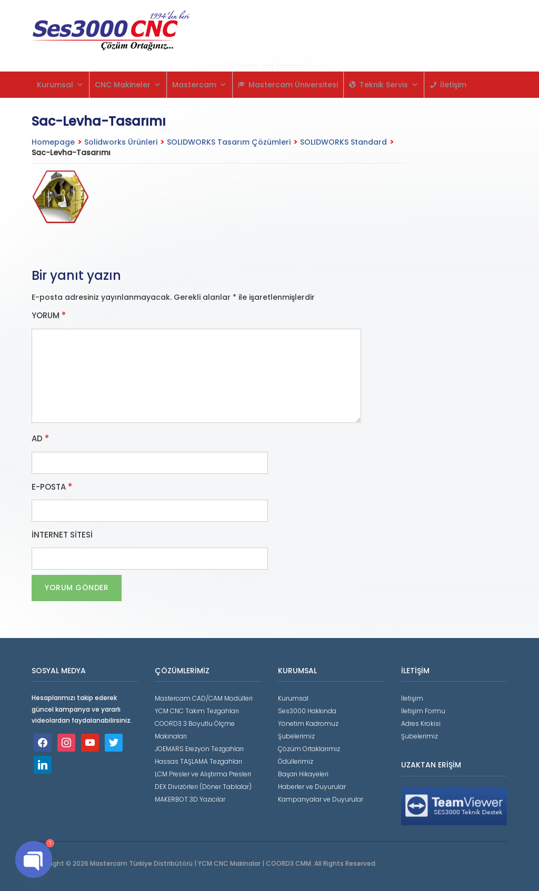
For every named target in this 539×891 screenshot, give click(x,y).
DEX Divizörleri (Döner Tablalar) (203, 786)
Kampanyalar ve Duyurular (320, 799)
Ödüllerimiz (295, 761)
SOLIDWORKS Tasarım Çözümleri (229, 142)
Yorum (49, 315)
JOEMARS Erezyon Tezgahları (199, 748)
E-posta (52, 487)
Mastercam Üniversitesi (293, 84)
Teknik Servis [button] (389, 85)
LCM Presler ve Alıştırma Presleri (203, 774)
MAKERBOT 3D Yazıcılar (190, 799)
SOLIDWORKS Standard (343, 142)
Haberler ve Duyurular (312, 786)
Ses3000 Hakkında (307, 710)
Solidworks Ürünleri (120, 142)
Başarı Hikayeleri (303, 774)
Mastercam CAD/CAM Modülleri (204, 698)
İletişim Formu (423, 710)
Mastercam (199, 85)
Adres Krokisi (421, 723)
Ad (40, 438)
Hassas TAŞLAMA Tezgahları (198, 761)
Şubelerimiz (296, 736)
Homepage (53, 142)
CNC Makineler (128, 85)
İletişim (453, 84)
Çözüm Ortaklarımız (309, 748)
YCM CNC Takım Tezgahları (197, 710)
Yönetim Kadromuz (308, 723)
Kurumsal (60, 85)
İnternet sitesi (62, 535)
